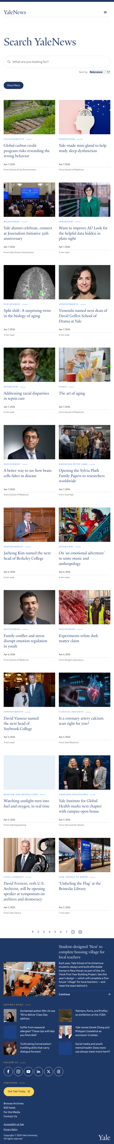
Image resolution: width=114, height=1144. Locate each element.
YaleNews (15, 13)
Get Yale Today (19, 1091)
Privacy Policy (10, 1129)
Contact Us (10, 1116)
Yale (104, 1138)
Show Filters (13, 85)
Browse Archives (14, 1103)
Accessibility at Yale (14, 1124)
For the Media (12, 1112)
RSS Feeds (9, 1108)
